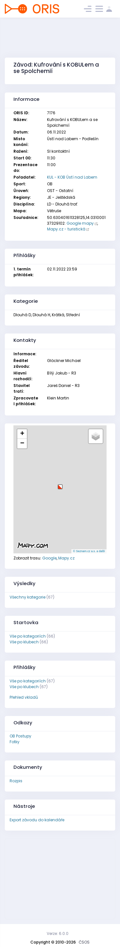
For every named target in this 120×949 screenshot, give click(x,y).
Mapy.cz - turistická (66, 229)
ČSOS (84, 942)
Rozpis (16, 781)
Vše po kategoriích (28, 636)
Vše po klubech (24, 642)
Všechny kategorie (27, 597)
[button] (60, 484)
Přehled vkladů (24, 697)
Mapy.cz (66, 558)
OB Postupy (20, 736)
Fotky (15, 741)
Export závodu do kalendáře (37, 820)
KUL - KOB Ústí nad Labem (72, 177)
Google (49, 558)
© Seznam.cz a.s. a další (89, 551)
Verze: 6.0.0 (57, 933)
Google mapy (80, 223)
